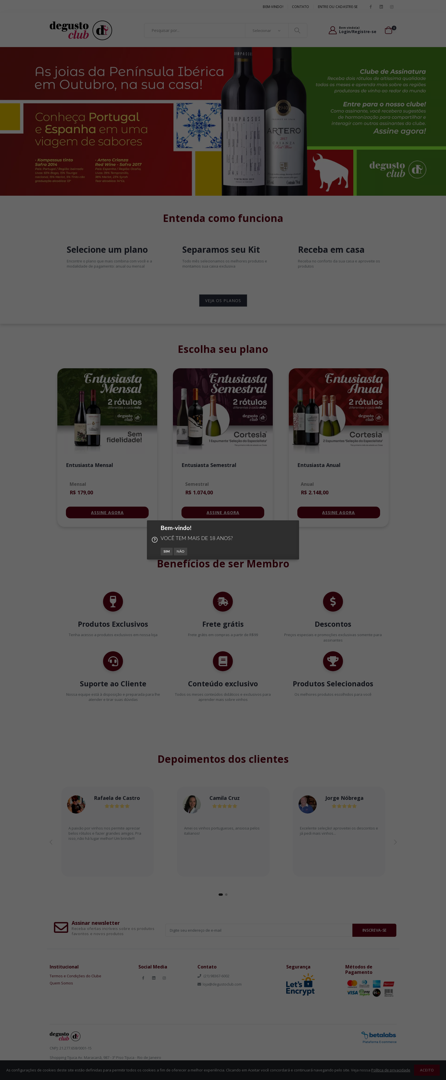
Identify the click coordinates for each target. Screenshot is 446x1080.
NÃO (181, 551)
